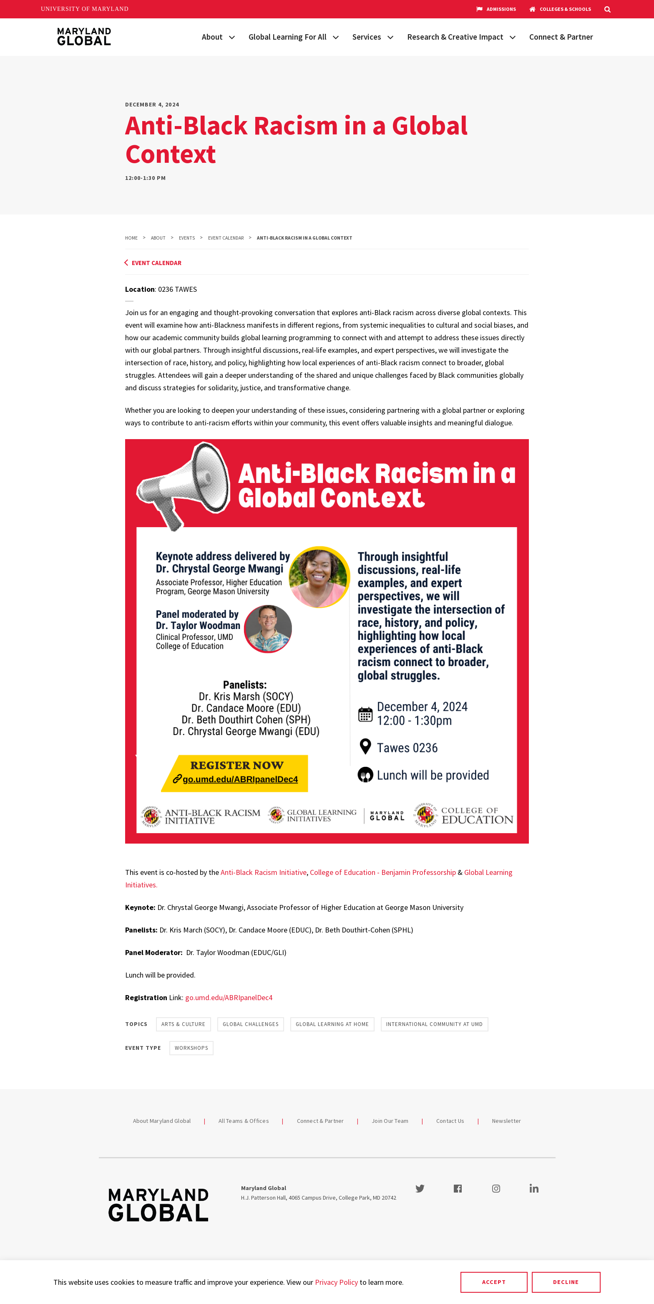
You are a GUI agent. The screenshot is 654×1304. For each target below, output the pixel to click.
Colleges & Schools (560, 9)
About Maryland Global (162, 1121)
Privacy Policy (336, 1282)
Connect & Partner (561, 37)
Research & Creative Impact (455, 37)
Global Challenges (251, 1024)
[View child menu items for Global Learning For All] (336, 36)
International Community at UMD (434, 1024)
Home (131, 238)
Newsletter (506, 1121)
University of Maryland (85, 9)
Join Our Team (390, 1121)
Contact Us (450, 1121)
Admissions (496, 9)
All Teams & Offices (244, 1121)
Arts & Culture (183, 1024)
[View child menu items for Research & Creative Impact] (512, 36)
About (212, 37)
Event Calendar (226, 238)
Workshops (191, 1047)
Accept (494, 1282)
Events (187, 238)
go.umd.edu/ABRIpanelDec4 (228, 997)
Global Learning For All (288, 37)
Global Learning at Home (332, 1024)
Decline (566, 1282)
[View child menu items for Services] (390, 36)
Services (366, 37)
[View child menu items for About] (232, 36)
